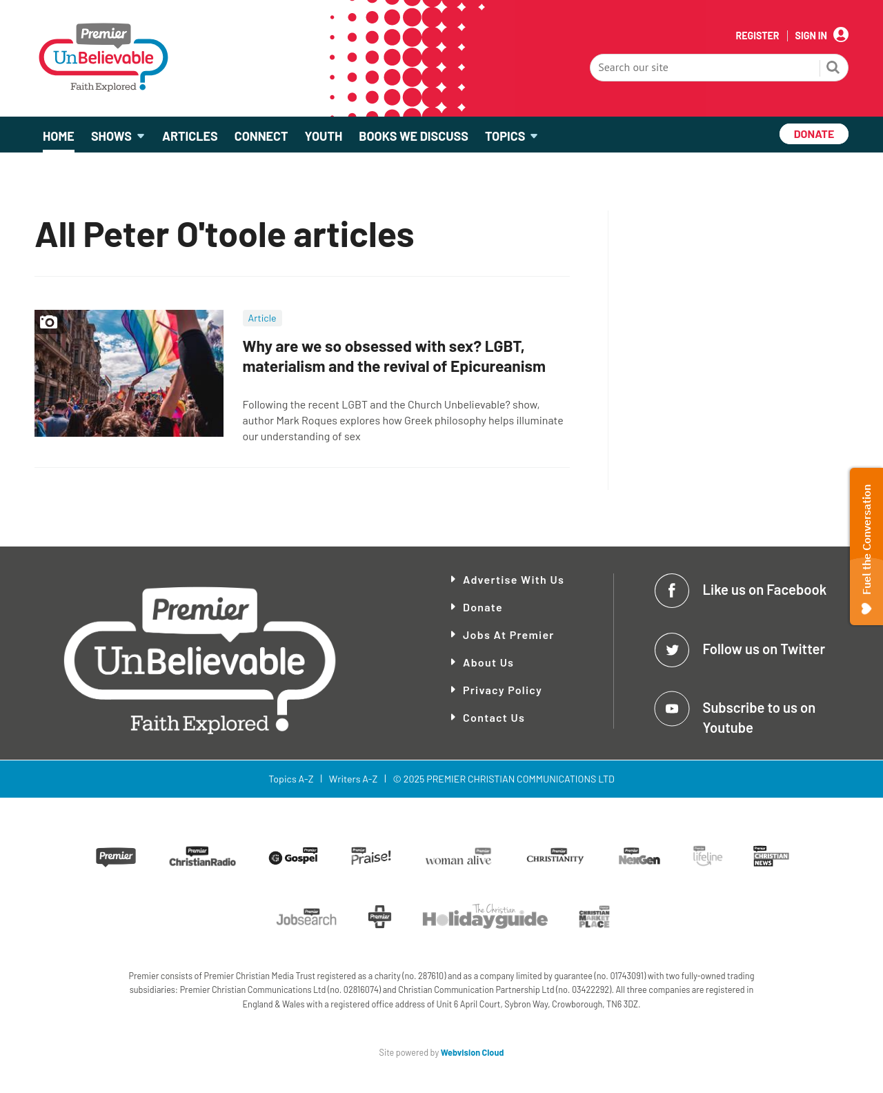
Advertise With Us (513, 579)
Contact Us (494, 717)
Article (262, 318)
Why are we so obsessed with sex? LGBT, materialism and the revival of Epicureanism (394, 355)
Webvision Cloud (472, 1052)
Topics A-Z (290, 779)
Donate (483, 606)
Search (833, 69)
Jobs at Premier (509, 634)
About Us (488, 662)
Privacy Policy (502, 689)
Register (757, 35)
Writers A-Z (353, 779)
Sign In (811, 35)
